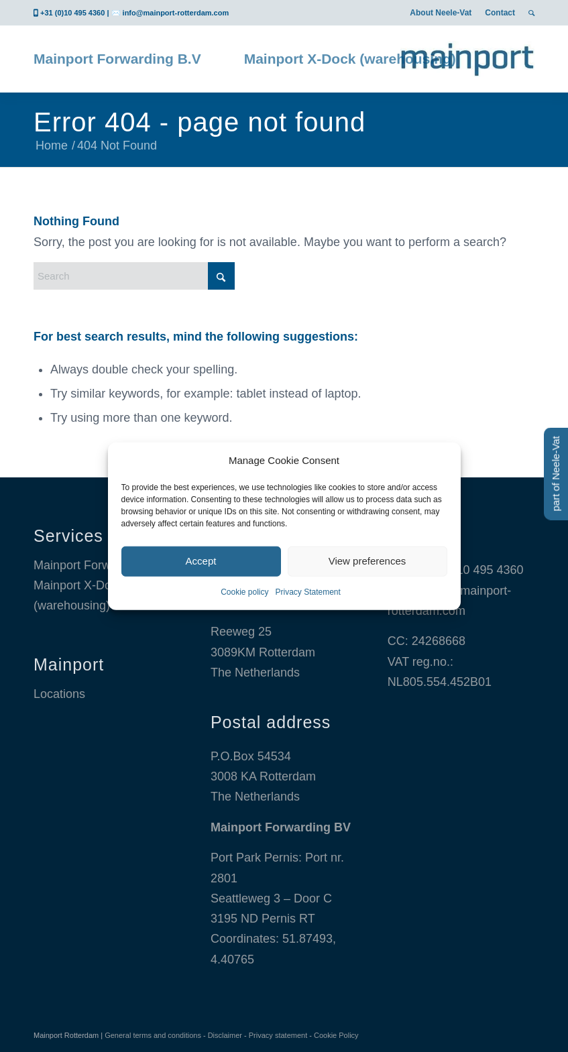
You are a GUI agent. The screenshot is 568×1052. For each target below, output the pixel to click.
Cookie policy (244, 592)
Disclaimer (225, 1035)
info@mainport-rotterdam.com (176, 13)
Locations (59, 694)
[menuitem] (440, 12)
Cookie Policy (336, 1035)
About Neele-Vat (440, 12)
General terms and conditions (153, 1035)
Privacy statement (278, 1035)
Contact (500, 12)
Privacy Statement (308, 592)
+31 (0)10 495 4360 (72, 13)
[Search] (134, 276)
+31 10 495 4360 (478, 570)
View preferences (367, 561)
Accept (201, 561)
